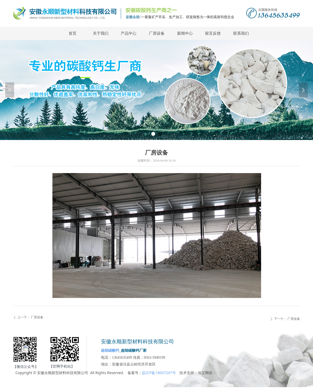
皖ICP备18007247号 (159, 372)
